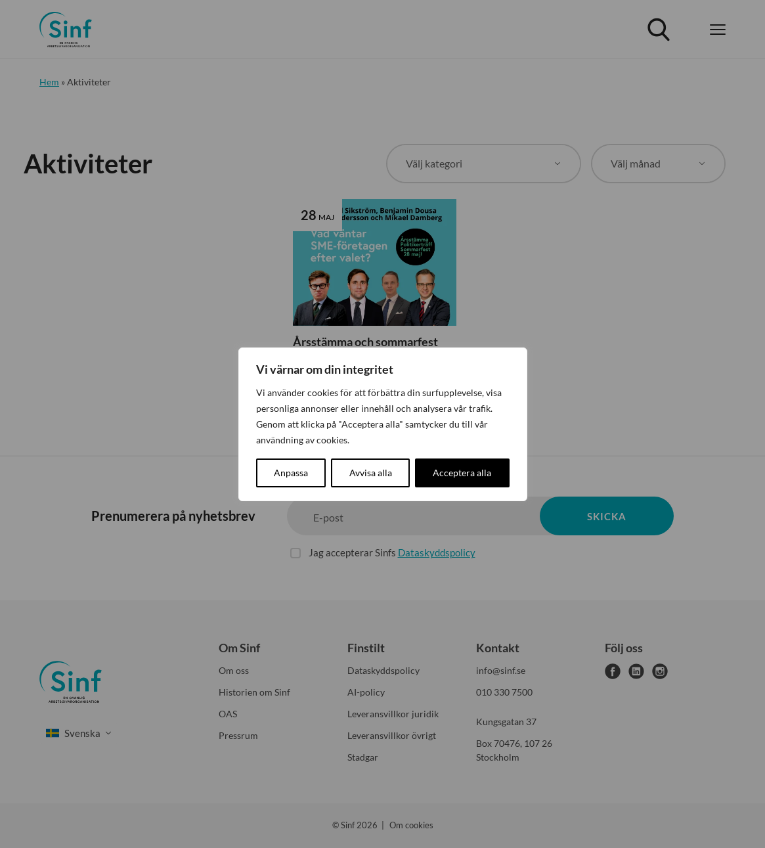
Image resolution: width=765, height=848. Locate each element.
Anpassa (291, 472)
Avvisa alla (370, 472)
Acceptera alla (462, 472)
